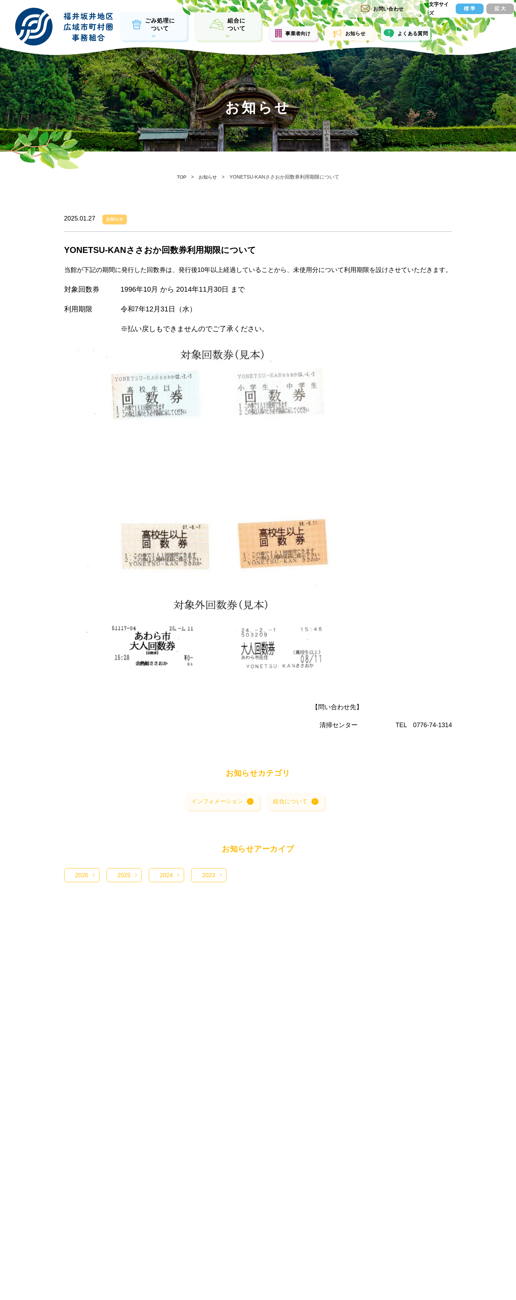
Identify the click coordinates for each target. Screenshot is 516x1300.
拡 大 (492, 8)
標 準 (457, 8)
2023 (208, 887)
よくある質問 (410, 33)
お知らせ (354, 33)
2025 (124, 887)
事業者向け (297, 33)
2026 (81, 887)
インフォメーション (216, 814)
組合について (291, 814)
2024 (166, 887)
